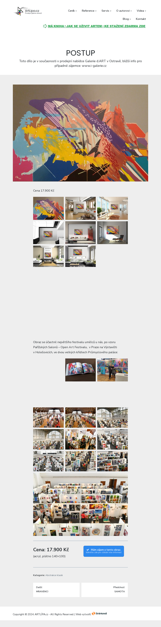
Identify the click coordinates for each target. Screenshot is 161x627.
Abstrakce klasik (54, 575)
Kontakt (141, 19)
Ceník (71, 11)
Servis (105, 11)
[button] (28, 11)
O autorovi (123, 11)
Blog (126, 19)
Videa (140, 11)
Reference (88, 11)
